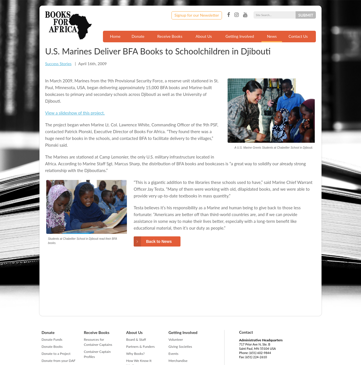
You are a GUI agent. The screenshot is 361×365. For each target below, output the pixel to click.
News (272, 36)
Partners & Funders (140, 346)
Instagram (236, 15)
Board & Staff (136, 339)
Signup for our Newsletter (197, 15)
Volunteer (175, 339)
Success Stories (58, 63)
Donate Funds (51, 339)
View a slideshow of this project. (75, 112)
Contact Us (298, 36)
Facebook (228, 15)
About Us (203, 36)
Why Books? (135, 353)
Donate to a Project (56, 353)
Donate (137, 36)
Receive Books (169, 36)
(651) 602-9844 (260, 353)
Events (173, 353)
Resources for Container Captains (98, 342)
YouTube (245, 15)
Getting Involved (240, 36)
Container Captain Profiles (97, 354)
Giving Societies (180, 346)
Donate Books (52, 346)
